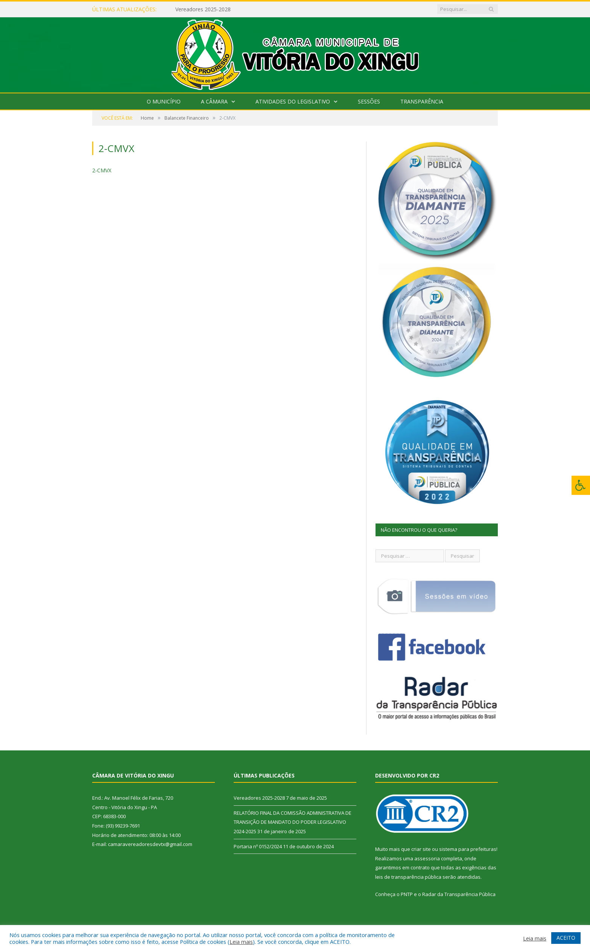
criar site (421, 849)
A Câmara (214, 101)
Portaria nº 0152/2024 (258, 846)
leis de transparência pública (408, 876)
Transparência (421, 101)
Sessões (369, 101)
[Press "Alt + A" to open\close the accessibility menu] (581, 485)
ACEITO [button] (566, 937)
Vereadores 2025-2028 (203, 9)
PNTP (407, 894)
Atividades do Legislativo (292, 101)
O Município (164, 101)
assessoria (427, 858)
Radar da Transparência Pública (459, 894)
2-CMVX (101, 170)
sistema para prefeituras (467, 849)
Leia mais (241, 941)
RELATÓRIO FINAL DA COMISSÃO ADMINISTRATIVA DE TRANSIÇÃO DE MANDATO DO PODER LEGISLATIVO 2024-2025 (292, 822)
